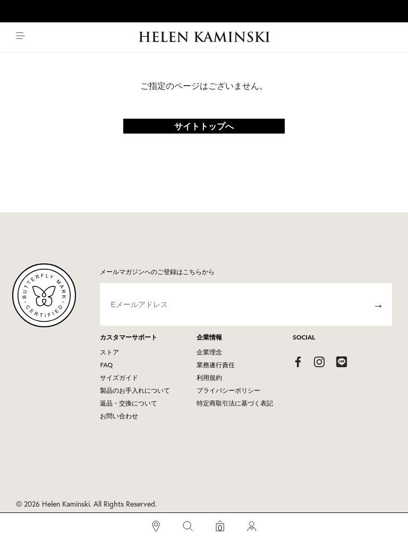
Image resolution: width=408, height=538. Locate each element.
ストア (109, 352)
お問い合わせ (119, 416)
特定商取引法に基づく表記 (235, 403)
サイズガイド (119, 378)
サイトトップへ (204, 126)
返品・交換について (128, 403)
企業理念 (209, 352)
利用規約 (209, 378)
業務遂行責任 (216, 365)
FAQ (106, 365)
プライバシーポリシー (228, 390)
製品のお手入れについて (135, 390)
